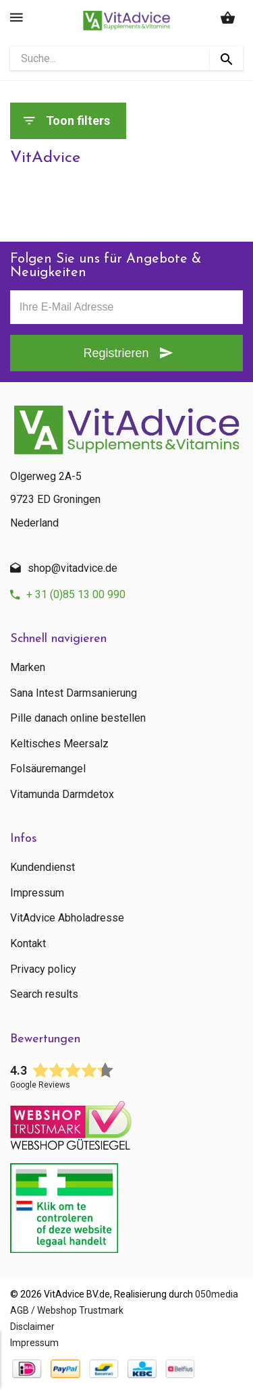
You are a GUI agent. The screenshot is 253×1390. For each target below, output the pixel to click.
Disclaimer (32, 1326)
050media (216, 1294)
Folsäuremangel (48, 769)
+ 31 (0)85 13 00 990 (75, 594)
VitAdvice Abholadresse (67, 918)
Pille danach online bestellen (78, 718)
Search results (44, 994)
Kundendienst (42, 867)
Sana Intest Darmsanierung (73, 693)
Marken (27, 668)
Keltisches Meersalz (59, 744)
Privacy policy (43, 969)
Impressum (37, 893)
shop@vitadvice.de (72, 568)
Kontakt (28, 944)
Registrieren (115, 353)
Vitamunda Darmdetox (62, 794)
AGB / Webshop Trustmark (66, 1310)
